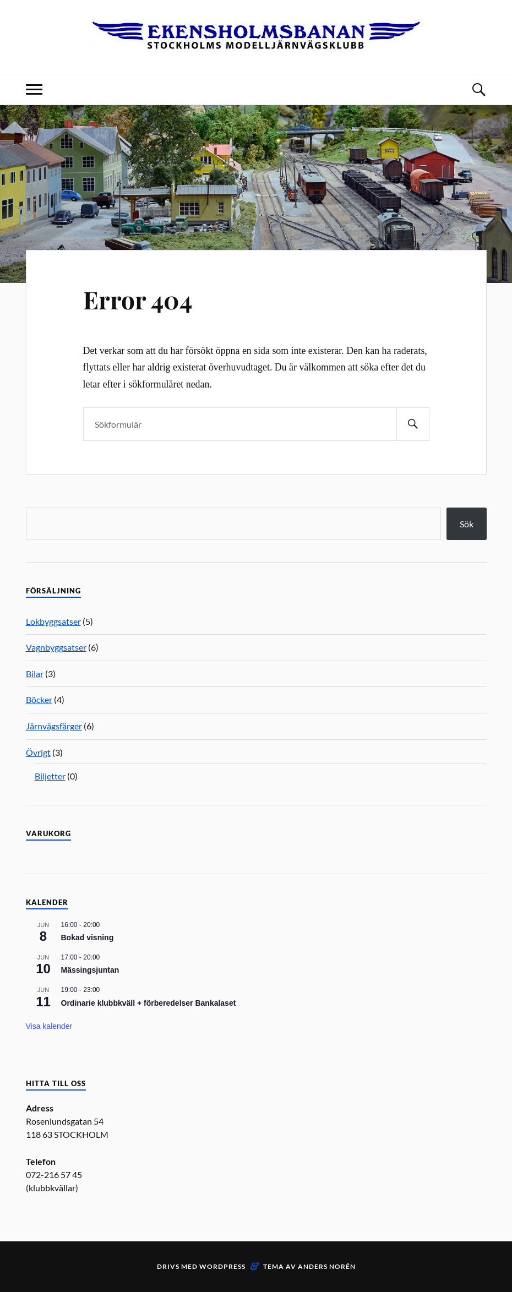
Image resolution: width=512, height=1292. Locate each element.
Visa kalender (49, 1026)
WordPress (222, 1266)
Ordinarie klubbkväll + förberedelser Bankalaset (148, 1003)
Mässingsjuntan (90, 970)
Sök (466, 524)
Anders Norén (327, 1266)
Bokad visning (87, 937)
